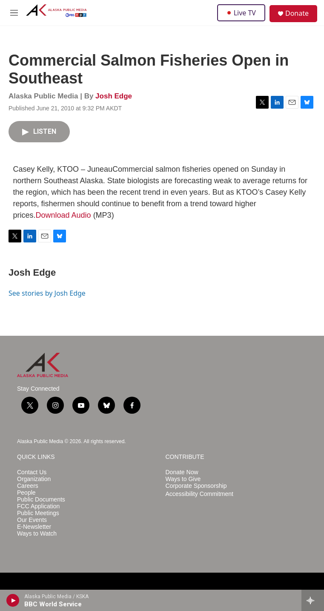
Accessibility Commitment (199, 494)
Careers (27, 486)
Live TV (241, 12)
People (26, 493)
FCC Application (38, 506)
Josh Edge (113, 96)
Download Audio (63, 215)
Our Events (32, 520)
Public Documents (41, 499)
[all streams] (312, 600)
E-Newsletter (34, 527)
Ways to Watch (37, 533)
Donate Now (182, 472)
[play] (13, 600)
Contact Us (31, 472)
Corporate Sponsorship (196, 486)
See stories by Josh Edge (47, 293)
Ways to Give (183, 479)
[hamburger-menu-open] (14, 12)
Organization (34, 479)
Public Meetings (38, 513)
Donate (297, 13)
